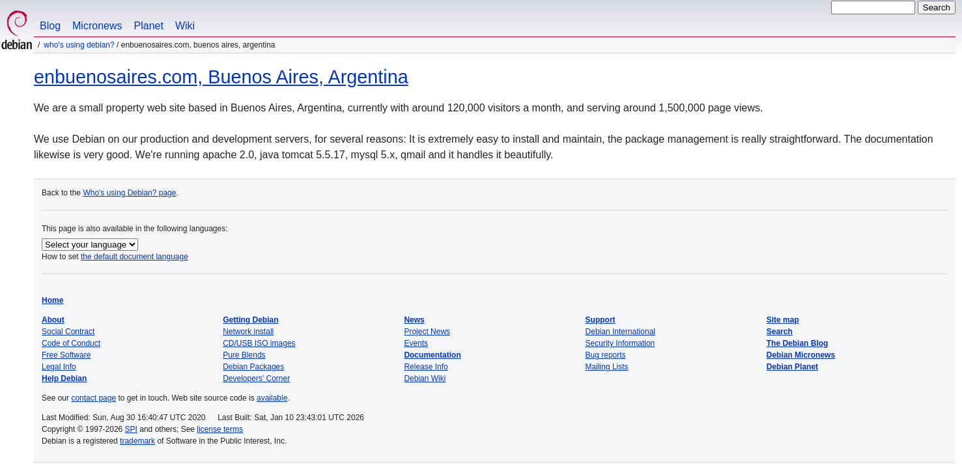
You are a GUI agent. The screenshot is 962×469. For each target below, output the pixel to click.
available (272, 398)
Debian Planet (792, 366)
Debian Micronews (801, 355)
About (53, 319)
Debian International (620, 331)
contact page (93, 398)
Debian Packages (253, 366)
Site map (783, 319)
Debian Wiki (425, 378)
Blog (50, 25)
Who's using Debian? (79, 45)
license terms (220, 429)
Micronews (97, 25)
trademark (137, 441)
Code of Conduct (71, 343)
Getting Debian (250, 319)
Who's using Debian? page (129, 192)
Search (780, 331)
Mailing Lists (607, 366)
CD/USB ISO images (259, 343)
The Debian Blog (797, 343)
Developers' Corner (256, 378)
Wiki (185, 25)
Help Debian (64, 378)
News (414, 319)
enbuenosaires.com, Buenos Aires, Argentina (221, 76)
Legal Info (59, 366)
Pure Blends (244, 355)
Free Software (66, 355)
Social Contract (68, 331)
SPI (131, 429)
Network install (248, 331)
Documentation (432, 355)
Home (52, 300)
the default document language (134, 256)
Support (600, 319)
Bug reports (606, 355)
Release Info (425, 366)
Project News (427, 331)
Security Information (620, 343)
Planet (148, 25)
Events (416, 343)
